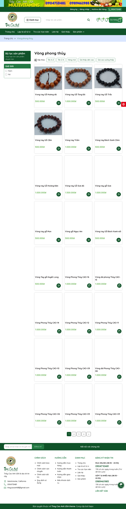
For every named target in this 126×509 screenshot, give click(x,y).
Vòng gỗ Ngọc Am (73, 231)
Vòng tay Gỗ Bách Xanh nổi (108, 231)
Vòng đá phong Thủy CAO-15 (107, 278)
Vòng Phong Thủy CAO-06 (47, 414)
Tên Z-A (61, 60)
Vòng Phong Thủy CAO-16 (77, 277)
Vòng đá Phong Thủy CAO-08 (107, 369)
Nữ (7, 74)
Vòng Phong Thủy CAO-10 (47, 368)
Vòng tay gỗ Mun (43, 231)
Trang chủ (10, 32)
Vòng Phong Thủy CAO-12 (77, 322)
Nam (8, 71)
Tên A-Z (51, 60)
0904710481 (115, 9)
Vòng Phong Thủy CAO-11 (107, 322)
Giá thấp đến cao (87, 60)
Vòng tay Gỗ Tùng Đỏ (75, 94)
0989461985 (102, 481)
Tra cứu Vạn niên (41, 32)
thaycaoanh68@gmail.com (18, 488)
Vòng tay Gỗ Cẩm (43, 140)
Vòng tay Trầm (72, 140)
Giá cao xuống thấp (106, 60)
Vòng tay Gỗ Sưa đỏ (74, 186)
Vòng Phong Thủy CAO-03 (107, 414)
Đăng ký (73, 9)
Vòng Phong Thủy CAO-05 (77, 414)
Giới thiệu (65, 32)
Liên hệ (55, 32)
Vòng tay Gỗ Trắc (103, 94)
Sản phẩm (78, 32)
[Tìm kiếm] (88, 19)
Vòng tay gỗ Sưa (103, 186)
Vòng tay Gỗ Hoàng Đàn (46, 186)
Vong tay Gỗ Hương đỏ (46, 94)
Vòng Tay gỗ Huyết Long (47, 277)
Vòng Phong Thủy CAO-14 (47, 322)
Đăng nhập (84, 9)
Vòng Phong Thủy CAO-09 (77, 368)
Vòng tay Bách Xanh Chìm (107, 140)
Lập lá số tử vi (24, 32)
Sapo (91, 506)
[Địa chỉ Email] (24, 446)
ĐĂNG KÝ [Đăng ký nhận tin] (38, 447)
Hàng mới (72, 60)
